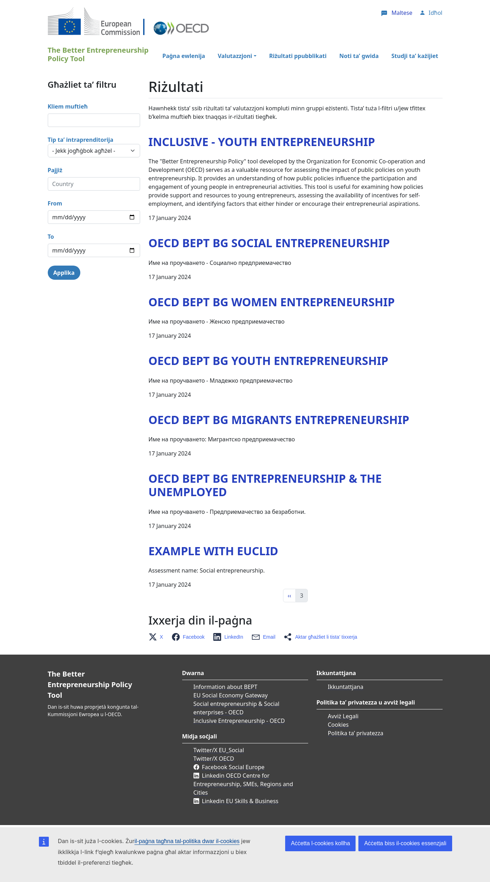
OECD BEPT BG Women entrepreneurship (272, 301)
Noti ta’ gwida (359, 56)
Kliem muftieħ (68, 106)
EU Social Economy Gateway (231, 695)
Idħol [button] (436, 13)
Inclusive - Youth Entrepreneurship (262, 141)
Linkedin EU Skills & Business (240, 801)
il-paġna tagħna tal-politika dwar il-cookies (187, 841)
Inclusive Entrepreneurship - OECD (239, 721)
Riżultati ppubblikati (298, 56)
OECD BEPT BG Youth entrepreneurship (268, 360)
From (55, 203)
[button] (158, 637)
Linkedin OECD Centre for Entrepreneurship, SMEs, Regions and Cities (243, 784)
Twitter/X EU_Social (219, 750)
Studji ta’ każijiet (414, 56)
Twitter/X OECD (214, 758)
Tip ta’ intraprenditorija (81, 140)
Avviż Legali (343, 716)
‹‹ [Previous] (289, 595)
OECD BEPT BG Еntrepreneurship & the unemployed (265, 485)
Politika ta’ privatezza (356, 733)
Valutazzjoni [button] (235, 56)
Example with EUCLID (213, 550)
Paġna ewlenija (183, 56)
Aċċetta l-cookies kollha (320, 843)
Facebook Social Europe (233, 767)
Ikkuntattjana (346, 687)
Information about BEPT (226, 687)
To (51, 236)
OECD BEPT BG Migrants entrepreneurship (279, 419)
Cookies (338, 725)
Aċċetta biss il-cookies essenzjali (405, 843)
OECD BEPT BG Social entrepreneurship (269, 242)
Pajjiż (55, 170)
